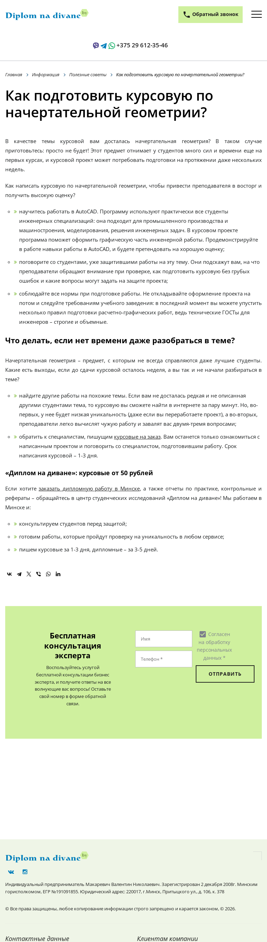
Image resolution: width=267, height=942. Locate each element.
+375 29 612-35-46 (142, 45)
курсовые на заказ (137, 436)
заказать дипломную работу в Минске (89, 488)
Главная (13, 74)
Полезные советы (87, 74)
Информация (45, 74)
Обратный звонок (210, 14)
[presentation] (177, 684)
